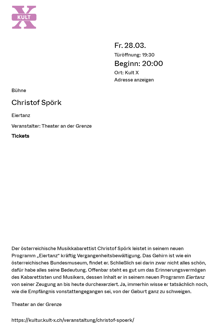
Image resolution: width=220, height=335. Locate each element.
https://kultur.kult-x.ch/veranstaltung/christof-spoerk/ (72, 320)
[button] (161, 79)
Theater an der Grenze (67, 126)
